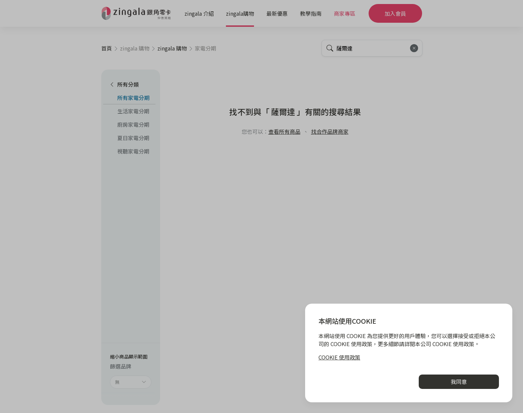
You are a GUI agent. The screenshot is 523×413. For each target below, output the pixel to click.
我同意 (459, 382)
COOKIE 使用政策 (339, 357)
